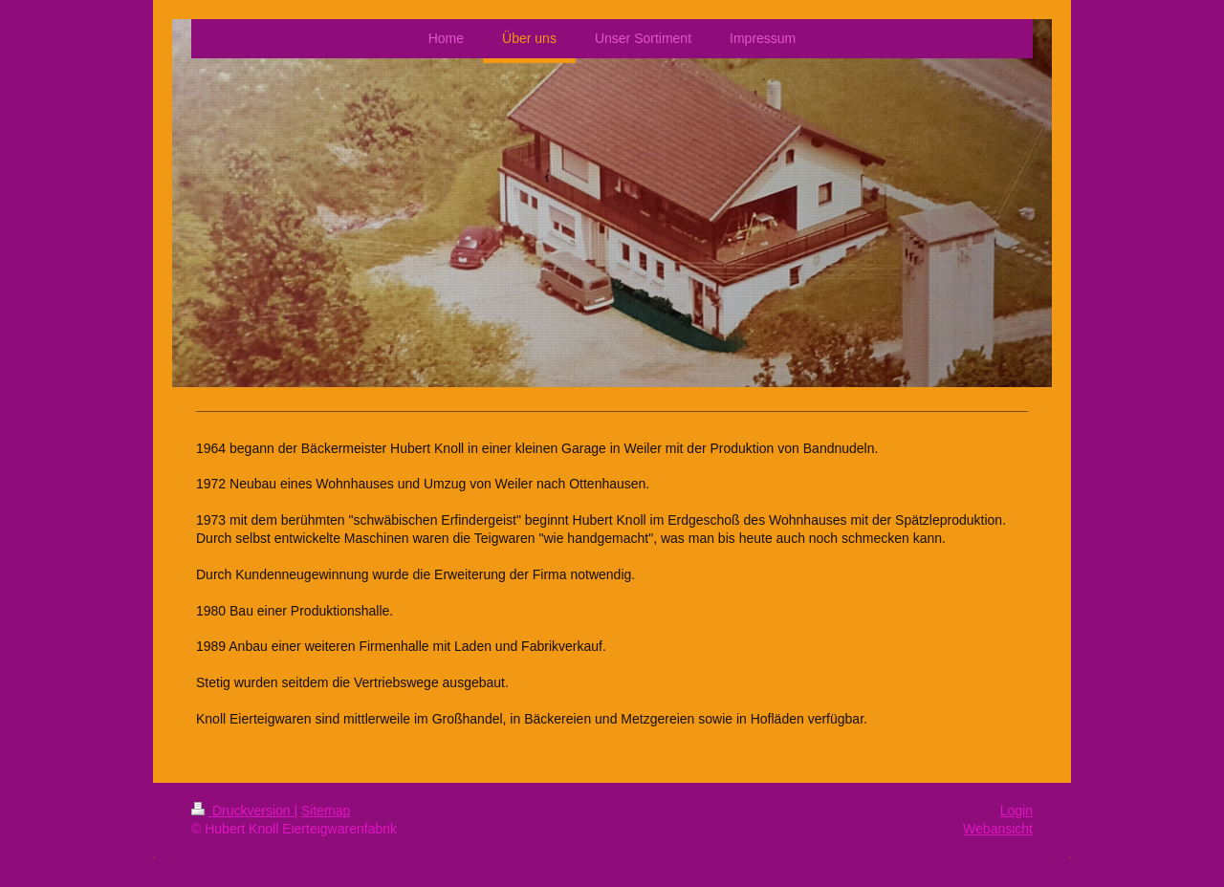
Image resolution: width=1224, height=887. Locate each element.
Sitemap (325, 810)
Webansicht (998, 828)
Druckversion (242, 810)
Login (1016, 810)
